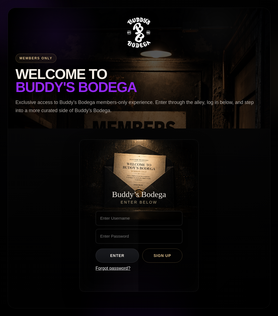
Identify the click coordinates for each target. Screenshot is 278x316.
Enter (117, 255)
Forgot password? (113, 268)
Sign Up (162, 255)
